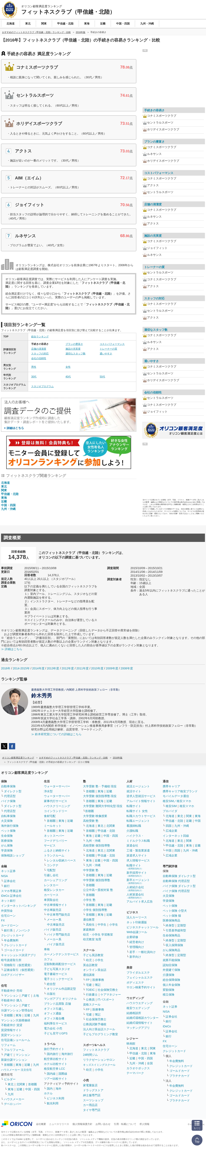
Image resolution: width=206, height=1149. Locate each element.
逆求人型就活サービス (141, 796)
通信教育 (89, 919)
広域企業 (171, 830)
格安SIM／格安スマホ (177, 801)
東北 (4, 486)
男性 (33, 366)
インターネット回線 (176, 835)
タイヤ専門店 (92, 1110)
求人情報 (144, 1124)
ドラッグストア (93, 1090)
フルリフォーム (14, 1049)
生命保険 (7, 835)
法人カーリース (137, 917)
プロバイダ (170, 811)
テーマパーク (135, 1073)
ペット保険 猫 (172, 915)
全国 (150, 1063)
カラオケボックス (138, 1068)
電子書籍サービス (55, 974)
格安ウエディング (138, 1008)
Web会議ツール (137, 932)
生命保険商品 (171, 935)
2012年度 (68, 668)
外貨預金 (7, 910)
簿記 (98, 984)
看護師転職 (134, 825)
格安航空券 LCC (54, 1068)
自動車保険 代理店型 (176, 881)
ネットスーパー (54, 835)
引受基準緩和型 (176, 930)
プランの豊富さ (74, 344)
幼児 (89, 960)
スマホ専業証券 (11, 891)
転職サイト (134, 806)
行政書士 (92, 994)
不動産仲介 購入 (11, 1000)
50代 (102, 376)
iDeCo (167, 1026)
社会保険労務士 (108, 989)
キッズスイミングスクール (99, 1064)
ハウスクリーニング (57, 806)
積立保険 (168, 994)
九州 (36, 1015)
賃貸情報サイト (11, 1030)
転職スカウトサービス (141, 816)
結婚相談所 (134, 1013)
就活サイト (134, 791)
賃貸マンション (11, 1035)
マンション (11, 995)
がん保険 (7, 845)
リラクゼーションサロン (99, 1059)
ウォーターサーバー (57, 786)
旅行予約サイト (54, 1049)
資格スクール (92, 1004)
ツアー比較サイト (55, 1078)
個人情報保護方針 (82, 1124)
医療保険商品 (171, 920)
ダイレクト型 (12, 791)
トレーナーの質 (108, 348)
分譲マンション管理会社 (17, 1010)
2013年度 (53, 668)
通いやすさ (106, 353)
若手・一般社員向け (142, 952)
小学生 (113, 924)
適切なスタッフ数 (76, 353)
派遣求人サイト (137, 855)
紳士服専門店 (92, 1095)
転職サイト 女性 (137, 811)
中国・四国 (8, 505)
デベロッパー (12, 1104)
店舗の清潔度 (38, 348)
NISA (4, 876)
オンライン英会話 (94, 969)
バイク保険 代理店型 (176, 891)
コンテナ (52, 865)
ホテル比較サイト (55, 1064)
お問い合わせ (103, 1124)
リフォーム (8, 1045)
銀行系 (8, 930)
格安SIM (171, 806)
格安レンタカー (54, 890)
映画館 (131, 1043)
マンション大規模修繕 (15, 1020)
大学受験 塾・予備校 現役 (100, 786)
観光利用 (52, 1103)
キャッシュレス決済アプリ (18, 955)
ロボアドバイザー (12, 974)
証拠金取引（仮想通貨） (20, 969)
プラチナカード (179, 1075)
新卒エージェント (138, 881)
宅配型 (51, 870)
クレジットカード (12, 935)
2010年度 (97, 668)
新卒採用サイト (137, 874)
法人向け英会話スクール (99, 1029)
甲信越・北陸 (10, 494)
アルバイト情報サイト (141, 801)
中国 (198, 820)
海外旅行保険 (10, 825)
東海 (4, 497)
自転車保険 (8, 816)
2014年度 (38, 668)
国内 (50, 1088)
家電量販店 (90, 1085)
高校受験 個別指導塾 (96, 845)
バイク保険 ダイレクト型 (179, 886)
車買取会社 (51, 900)
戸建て (25, 995)
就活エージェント (138, 786)
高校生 (90, 924)
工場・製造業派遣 (138, 850)
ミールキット (52, 825)
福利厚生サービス (55, 1023)
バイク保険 (8, 801)
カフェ (48, 959)
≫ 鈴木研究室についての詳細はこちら (56, 734)
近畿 (4, 501)
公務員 (90, 999)
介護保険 (168, 974)
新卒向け (135, 956)
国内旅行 (52, 1054)
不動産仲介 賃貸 (11, 1025)
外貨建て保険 (171, 969)
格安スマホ (187, 806)
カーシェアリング (55, 880)
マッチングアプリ (138, 1027)
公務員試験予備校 (94, 1024)
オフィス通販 (52, 1013)
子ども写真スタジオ (57, 969)
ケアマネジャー (111, 994)
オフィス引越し (54, 1008)
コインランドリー (55, 811)
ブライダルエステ (138, 972)
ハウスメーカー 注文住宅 (16, 1069)
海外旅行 (67, 1054)
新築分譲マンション (14, 1059)
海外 (58, 1088)
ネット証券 (8, 871)
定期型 (181, 925)
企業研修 (132, 937)
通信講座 (89, 974)
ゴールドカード (14, 950)
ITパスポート (106, 999)
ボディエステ (135, 982)
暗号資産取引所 (11, 960)
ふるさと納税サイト (57, 850)
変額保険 (168, 989)
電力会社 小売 (53, 1028)
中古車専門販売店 (58, 914)
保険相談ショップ (12, 855)
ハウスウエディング (140, 1003)
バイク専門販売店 (58, 934)
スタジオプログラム (42, 386)
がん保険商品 (171, 950)
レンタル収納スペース (61, 860)
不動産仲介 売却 (11, 990)
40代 (68, 376)
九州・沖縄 (8, 509)
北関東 (20, 1084)
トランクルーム (54, 855)
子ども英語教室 (93, 955)
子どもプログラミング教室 (100, 1034)
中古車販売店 (52, 909)
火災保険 (7, 820)
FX (3, 920)
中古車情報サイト (55, 904)
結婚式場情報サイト (140, 1022)
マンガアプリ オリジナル (60, 998)
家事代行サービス (55, 801)
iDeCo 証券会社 (11, 895)
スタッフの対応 (40, 353)
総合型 (51, 984)
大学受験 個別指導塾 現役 (100, 796)
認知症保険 (170, 965)
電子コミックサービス (58, 979)
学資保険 (7, 850)
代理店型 (10, 796)
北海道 (5, 482)
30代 (33, 376)
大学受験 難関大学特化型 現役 (103, 806)
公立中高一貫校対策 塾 (98, 890)
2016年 (5, 668)
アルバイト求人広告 (140, 901)
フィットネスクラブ (96, 1049)
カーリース (51, 895)
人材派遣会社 (135, 896)
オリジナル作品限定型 (61, 988)
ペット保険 (8, 830)
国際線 (62, 1073)
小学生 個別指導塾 (95, 909)
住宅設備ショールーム (15, 1040)
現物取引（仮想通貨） (18, 965)
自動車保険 (8, 786)
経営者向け (136, 942)
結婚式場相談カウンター (143, 1017)
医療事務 (98, 979)
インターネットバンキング (18, 905)
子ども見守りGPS (56, 1033)
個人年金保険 (171, 984)
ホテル (48, 1093)
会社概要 (41, 1124)
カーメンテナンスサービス (61, 954)
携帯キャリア (171, 786)
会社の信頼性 (38, 358)
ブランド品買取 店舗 (57, 1003)
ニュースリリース (59, 1124)
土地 (36, 995)
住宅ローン (8, 915)
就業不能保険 (171, 960)
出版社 (51, 993)
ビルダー (10, 1079)
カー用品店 (90, 1105)
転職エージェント (138, 820)
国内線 (51, 1073)
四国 (168, 825)
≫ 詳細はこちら (11, 649)
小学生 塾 (89, 900)
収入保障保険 (174, 945)
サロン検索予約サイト (141, 987)
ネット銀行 (8, 900)
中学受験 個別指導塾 (96, 880)
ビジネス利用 (55, 1098)
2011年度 (82, 668)
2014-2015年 (21, 668)
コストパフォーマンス (112, 344)
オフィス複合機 (54, 1018)
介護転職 (132, 830)
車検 (47, 949)
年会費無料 (11, 940)
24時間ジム (90, 1054)
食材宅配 (50, 816)
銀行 (7, 886)
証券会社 (10, 881)
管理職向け (136, 947)
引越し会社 (51, 875)
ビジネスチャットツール (143, 927)
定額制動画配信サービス (60, 964)
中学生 (102, 924)
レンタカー (51, 885)
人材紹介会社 (135, 889)
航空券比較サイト (55, 1059)
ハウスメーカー (14, 1099)
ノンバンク (23, 930)
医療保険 (7, 840)
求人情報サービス (138, 860)
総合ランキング (40, 336)
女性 (68, 366)
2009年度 (112, 668)
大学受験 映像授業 (95, 816)
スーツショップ (93, 1100)
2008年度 (126, 668)
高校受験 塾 (90, 820)
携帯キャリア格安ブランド (180, 791)
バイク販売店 (52, 929)
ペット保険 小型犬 (175, 910)
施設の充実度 (73, 348)
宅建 (89, 984)
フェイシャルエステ (140, 977)
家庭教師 (89, 929)
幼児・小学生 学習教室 (98, 934)
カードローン (10, 925)
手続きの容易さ (154, 110)
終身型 (170, 925)
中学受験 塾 (90, 870)
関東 (4, 490)
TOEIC (90, 989)
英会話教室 (90, 965)
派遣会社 (132, 845)
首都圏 (8, 1015)
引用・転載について (125, 1124)
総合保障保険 (171, 979)
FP (88, 979)
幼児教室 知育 (92, 939)
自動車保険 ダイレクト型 (179, 876)
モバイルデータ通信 (176, 796)
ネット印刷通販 (137, 922)
